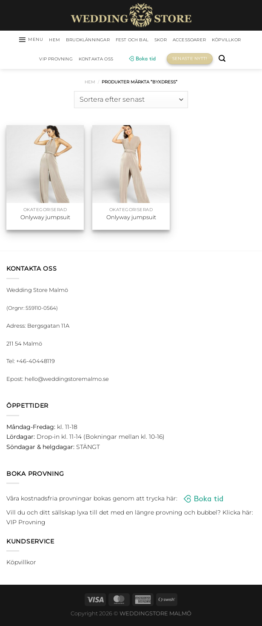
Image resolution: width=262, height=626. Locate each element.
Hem (90, 83)
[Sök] (249, 60)
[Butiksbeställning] (131, 101)
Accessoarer (218, 40)
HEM (62, 40)
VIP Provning (73, 60)
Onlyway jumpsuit (45, 218)
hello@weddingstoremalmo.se (67, 380)
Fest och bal (153, 40)
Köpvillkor (29, 60)
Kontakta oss (120, 60)
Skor (185, 40)
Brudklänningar (100, 40)
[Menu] (35, 40)
